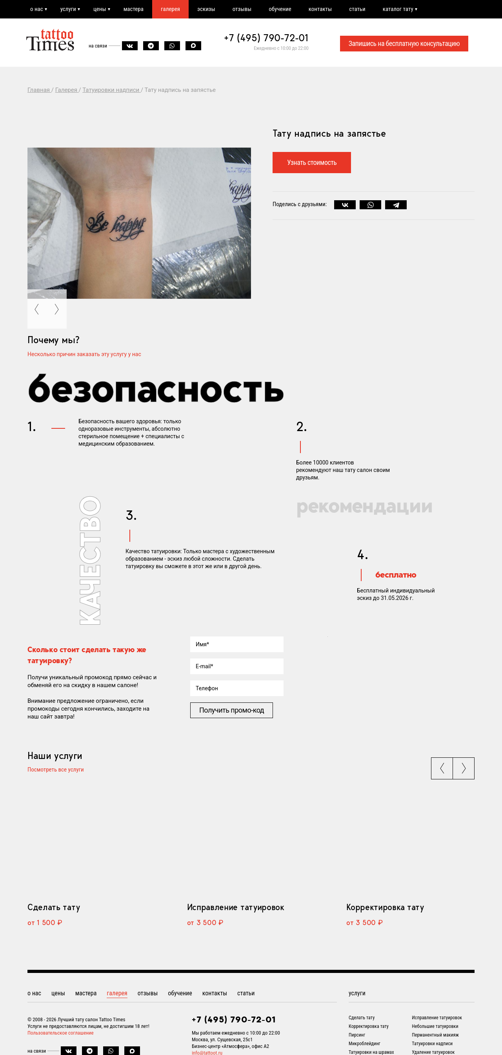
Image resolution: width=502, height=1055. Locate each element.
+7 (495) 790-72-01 (266, 38)
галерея (170, 9)
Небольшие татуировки (435, 1026)
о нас (36, 9)
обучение (280, 9)
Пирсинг (357, 1035)
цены (99, 9)
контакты (320, 9)
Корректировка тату (385, 907)
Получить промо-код (231, 710)
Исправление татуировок (235, 907)
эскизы (206, 9)
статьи (357, 9)
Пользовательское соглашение (60, 1033)
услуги (68, 9)
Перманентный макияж (435, 1035)
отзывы (242, 9)
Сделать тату (53, 907)
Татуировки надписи (432, 1043)
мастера (134, 9)
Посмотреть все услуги (55, 770)
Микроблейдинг (364, 1043)
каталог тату (398, 9)
